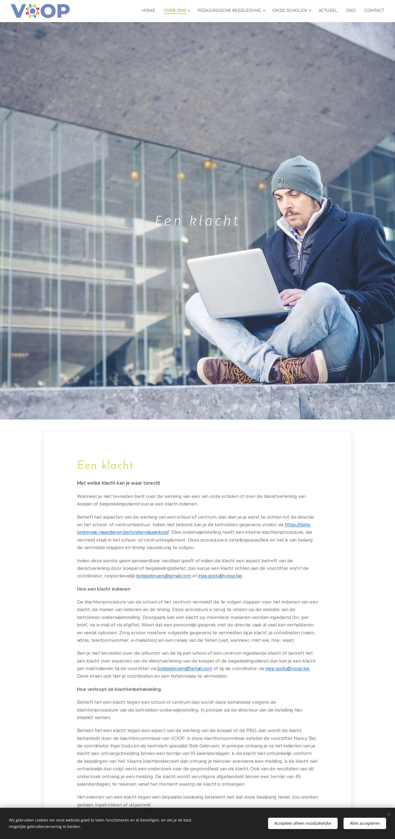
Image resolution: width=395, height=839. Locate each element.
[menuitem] (153, 11)
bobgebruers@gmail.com (163, 576)
